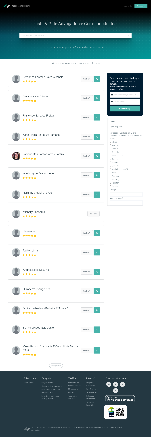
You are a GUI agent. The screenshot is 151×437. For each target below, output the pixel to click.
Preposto (115, 176)
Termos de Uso (91, 392)
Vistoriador (116, 186)
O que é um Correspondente (52, 386)
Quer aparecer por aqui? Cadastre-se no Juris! (76, 47)
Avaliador (115, 145)
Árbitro (114, 142)
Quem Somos (29, 383)
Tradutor (115, 183)
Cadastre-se (141, 6)
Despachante (117, 155)
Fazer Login (128, 6)
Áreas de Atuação (117, 198)
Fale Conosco (91, 389)
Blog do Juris (73, 389)
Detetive (115, 159)
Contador (115, 152)
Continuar (125, 108)
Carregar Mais (56, 365)
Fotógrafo (116, 162)
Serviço (113, 190)
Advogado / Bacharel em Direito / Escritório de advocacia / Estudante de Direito (126, 136)
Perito (114, 173)
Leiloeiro (115, 166)
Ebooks (71, 392)
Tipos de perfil (116, 127)
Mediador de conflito (120, 169)
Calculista (116, 149)
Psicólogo (116, 179)
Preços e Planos (47, 383)
